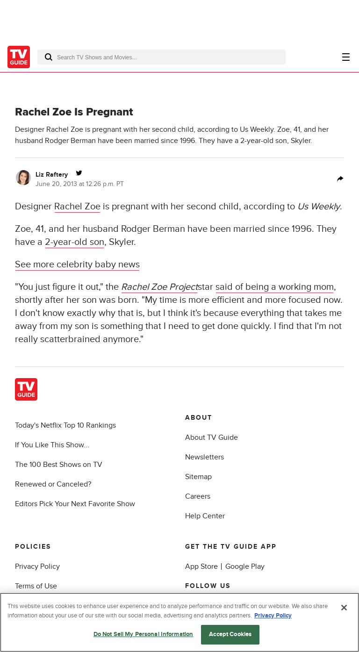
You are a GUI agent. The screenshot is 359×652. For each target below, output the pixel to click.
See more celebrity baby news (77, 264)
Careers (197, 496)
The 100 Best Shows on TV (58, 464)
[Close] (344, 607)
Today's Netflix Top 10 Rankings (65, 425)
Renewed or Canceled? (53, 484)
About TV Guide (211, 437)
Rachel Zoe (77, 206)
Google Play (245, 566)
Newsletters (204, 457)
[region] (179, 622)
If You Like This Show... (52, 445)
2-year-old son (74, 242)
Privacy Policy (37, 566)
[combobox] (161, 57)
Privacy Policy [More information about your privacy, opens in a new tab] (273, 615)
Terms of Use (36, 586)
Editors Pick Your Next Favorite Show (75, 504)
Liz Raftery (52, 175)
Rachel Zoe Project (159, 287)
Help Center (205, 516)
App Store (201, 566)
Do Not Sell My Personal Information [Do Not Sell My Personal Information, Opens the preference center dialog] (143, 634)
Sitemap (198, 476)
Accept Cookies (230, 634)
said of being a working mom (274, 287)
